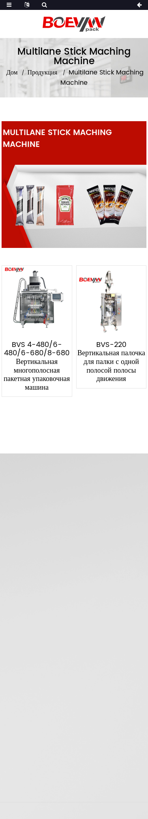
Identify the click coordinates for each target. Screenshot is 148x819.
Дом (12, 72)
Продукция (43, 72)
